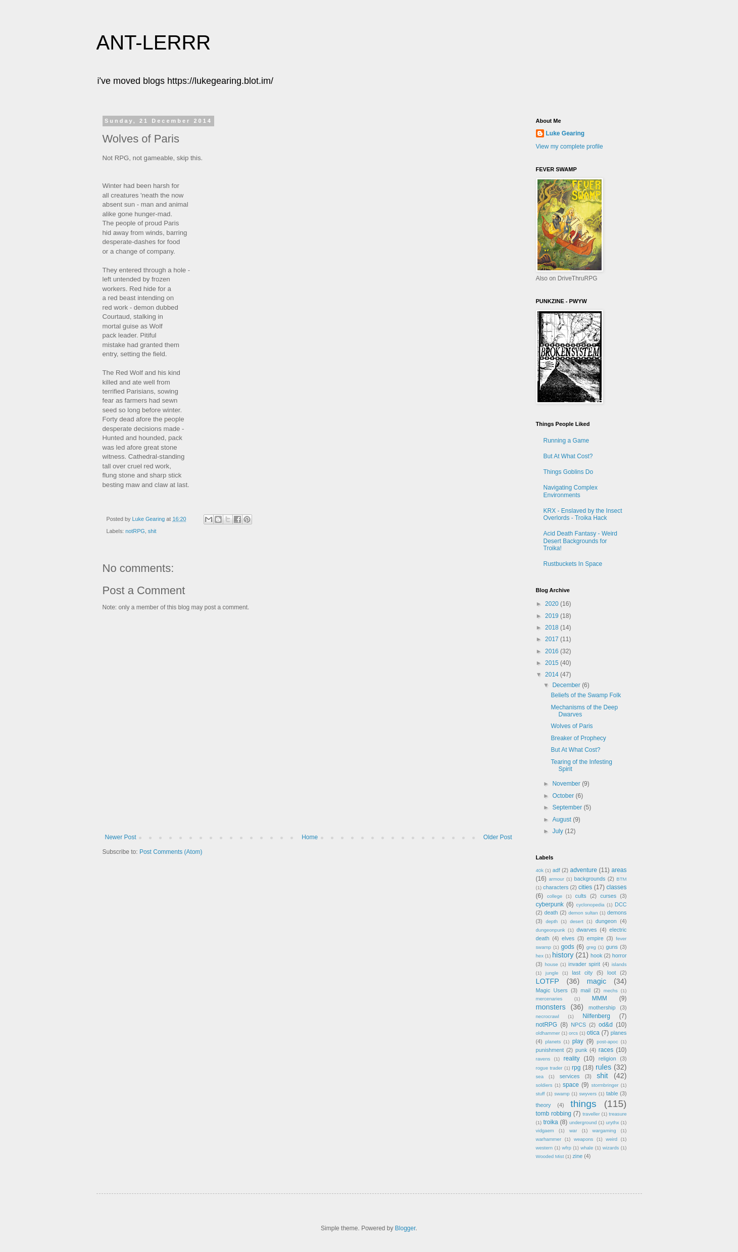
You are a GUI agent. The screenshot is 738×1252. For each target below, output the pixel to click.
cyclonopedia (590, 904)
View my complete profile (569, 146)
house (551, 964)
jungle (552, 973)
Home (310, 837)
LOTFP (547, 981)
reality (572, 1058)
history (562, 955)
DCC (620, 904)
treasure (617, 1114)
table (612, 1093)
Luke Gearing (565, 133)
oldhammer (548, 1033)
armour (556, 879)
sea (540, 1076)
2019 (552, 615)
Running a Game (566, 440)
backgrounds (590, 879)
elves (568, 938)
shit (152, 531)
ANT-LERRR (153, 42)
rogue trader (549, 1068)
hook (596, 955)
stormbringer (605, 1085)
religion (607, 1058)
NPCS (578, 1025)
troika (550, 1122)
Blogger (405, 1228)
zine (577, 1156)
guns (612, 947)
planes (619, 1033)
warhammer (549, 1139)
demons (616, 912)
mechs (611, 990)
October (563, 795)
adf (556, 870)
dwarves (586, 930)
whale (586, 1147)
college (554, 896)
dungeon (606, 921)
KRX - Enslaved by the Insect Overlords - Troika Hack (583, 514)
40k (540, 870)
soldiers (544, 1085)
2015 (552, 662)
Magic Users (552, 990)
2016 (552, 651)
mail (585, 990)
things (583, 1103)
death (551, 912)
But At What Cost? (568, 456)
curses (608, 896)
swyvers (588, 1093)
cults (580, 896)
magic (596, 981)
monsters (551, 1007)
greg (591, 947)
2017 (552, 639)
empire (595, 938)
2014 (552, 674)
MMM (599, 998)
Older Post (497, 837)
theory (543, 1105)
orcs (573, 1033)
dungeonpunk (550, 930)
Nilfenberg (596, 1016)
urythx (612, 1122)
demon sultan (583, 913)
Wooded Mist (550, 1156)
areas (618, 870)
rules (603, 1067)
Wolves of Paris (572, 726)
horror (619, 955)
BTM (621, 879)
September (567, 807)
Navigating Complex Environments (571, 491)
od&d (606, 1024)
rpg (576, 1067)
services (570, 1076)
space (571, 1084)
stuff (540, 1093)
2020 (552, 603)
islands (619, 964)
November (567, 783)
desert (576, 921)
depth (552, 921)
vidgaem (545, 1130)
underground (583, 1122)
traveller (591, 1114)
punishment (550, 1050)
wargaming (604, 1130)
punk (581, 1050)
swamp (561, 1093)
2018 (552, 627)
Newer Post (120, 837)
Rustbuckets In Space (573, 563)
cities (585, 887)
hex (540, 955)
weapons (583, 1139)
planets (553, 1041)
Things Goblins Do (569, 471)
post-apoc (607, 1041)
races (606, 1049)
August (562, 819)
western (544, 1147)
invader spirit (584, 964)
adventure (583, 870)
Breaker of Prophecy (578, 738)
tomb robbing (553, 1113)
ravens (543, 1059)
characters (555, 887)
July (558, 831)
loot (611, 973)
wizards (611, 1147)
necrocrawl (547, 1016)
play (577, 1041)
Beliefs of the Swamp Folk (586, 695)
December (567, 685)
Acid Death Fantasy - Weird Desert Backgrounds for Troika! (581, 541)
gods (567, 946)
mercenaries (549, 998)
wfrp (566, 1147)
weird (611, 1139)
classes (616, 887)
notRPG (134, 531)
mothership (601, 1007)
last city (582, 973)
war (573, 1130)
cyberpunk (550, 904)
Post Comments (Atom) (171, 851)
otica (593, 1032)
